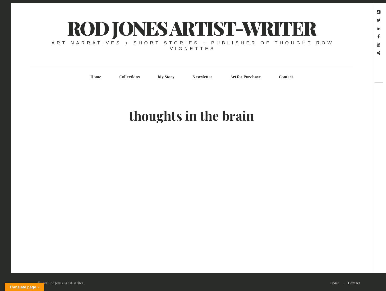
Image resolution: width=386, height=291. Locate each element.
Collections (129, 76)
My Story (166, 76)
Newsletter (202, 76)
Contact (286, 76)
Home (95, 76)
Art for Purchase (245, 76)
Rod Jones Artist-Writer (191, 27)
